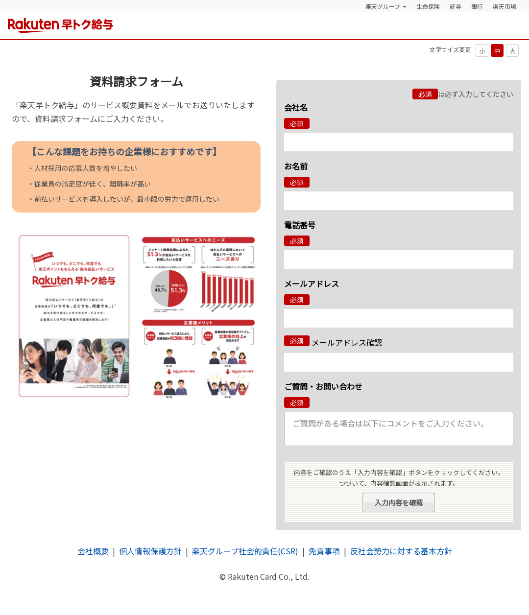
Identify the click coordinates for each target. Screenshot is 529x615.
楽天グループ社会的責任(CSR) (245, 551)
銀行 (477, 6)
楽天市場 (504, 6)
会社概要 (93, 551)
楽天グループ (382, 6)
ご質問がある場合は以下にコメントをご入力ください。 (398, 429)
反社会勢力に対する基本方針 (401, 551)
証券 (455, 6)
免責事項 (324, 551)
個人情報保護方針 (150, 551)
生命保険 (428, 6)
